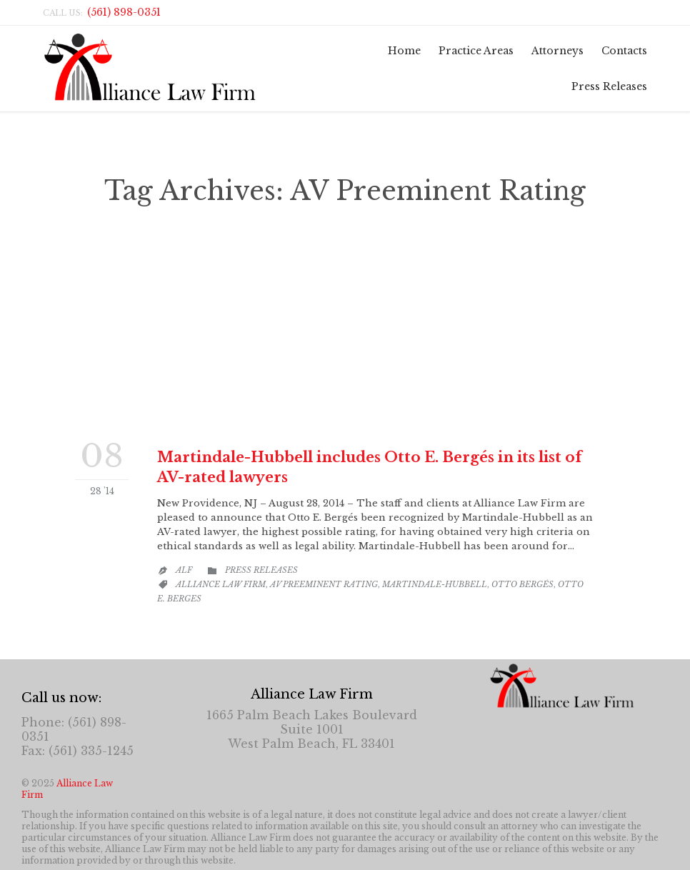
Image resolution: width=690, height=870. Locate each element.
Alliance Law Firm (221, 584)
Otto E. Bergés (311, 327)
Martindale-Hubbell (434, 584)
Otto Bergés (522, 584)
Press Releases (261, 570)
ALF (184, 570)
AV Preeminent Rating (324, 584)
